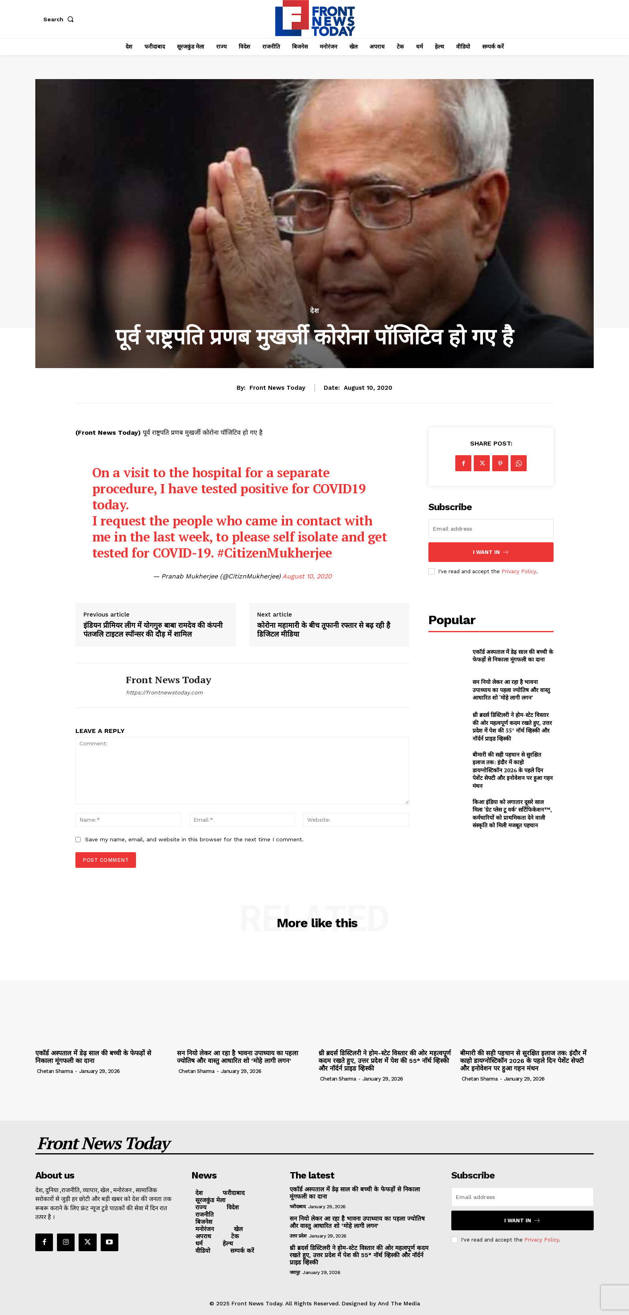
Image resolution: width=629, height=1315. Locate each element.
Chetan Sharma (55, 1071)
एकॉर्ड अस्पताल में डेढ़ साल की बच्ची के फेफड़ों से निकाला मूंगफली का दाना (513, 656)
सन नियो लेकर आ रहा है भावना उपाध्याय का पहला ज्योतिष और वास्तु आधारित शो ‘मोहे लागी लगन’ (511, 689)
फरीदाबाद (298, 1206)
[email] (491, 528)
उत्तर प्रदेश (298, 1236)
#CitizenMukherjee (274, 552)
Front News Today (277, 387)
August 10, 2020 (307, 576)
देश (314, 310)
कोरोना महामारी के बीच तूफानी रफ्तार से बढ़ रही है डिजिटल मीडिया (323, 629)
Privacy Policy (518, 571)
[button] (60, 19)
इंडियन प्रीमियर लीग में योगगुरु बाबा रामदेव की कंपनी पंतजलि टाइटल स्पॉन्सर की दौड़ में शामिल (153, 629)
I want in (491, 552)
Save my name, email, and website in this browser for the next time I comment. (194, 839)
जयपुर (295, 1272)
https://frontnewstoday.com (164, 692)
